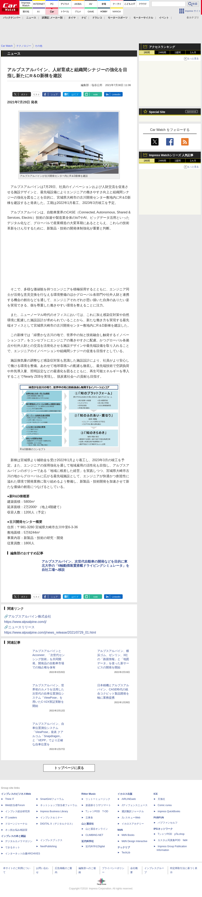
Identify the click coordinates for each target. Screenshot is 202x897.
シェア (54, 94)
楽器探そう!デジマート (98, 805)
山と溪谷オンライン (97, 828)
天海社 (161, 799)
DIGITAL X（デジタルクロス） (57, 823)
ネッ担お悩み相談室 (16, 829)
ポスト (24, 94)
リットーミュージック (98, 799)
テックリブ (123, 847)
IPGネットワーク (163, 828)
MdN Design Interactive (134, 841)
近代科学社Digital (95, 846)
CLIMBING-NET (94, 835)
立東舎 (89, 817)
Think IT (9, 799)
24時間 (162, 52)
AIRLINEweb (129, 799)
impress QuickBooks (169, 811)
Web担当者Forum (15, 805)
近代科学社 (87, 841)
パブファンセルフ (167, 822)
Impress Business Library (54, 811)
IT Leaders (11, 817)
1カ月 (193, 52)
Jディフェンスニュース (135, 805)
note (95, 94)
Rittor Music (88, 793)
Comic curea (164, 805)
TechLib (126, 852)
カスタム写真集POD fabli (172, 840)
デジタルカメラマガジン (18, 841)
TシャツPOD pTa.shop (171, 834)
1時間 (147, 52)
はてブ (75, 94)
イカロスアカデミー (133, 823)
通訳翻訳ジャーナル (133, 811)
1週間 (178, 52)
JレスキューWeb (131, 817)
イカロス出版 (124, 793)
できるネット (12, 847)
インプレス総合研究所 (17, 811)
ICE (156, 793)
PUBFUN (159, 817)
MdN (120, 829)
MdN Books (128, 835)
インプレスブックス (51, 840)
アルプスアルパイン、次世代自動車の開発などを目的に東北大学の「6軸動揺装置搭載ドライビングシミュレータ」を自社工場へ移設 (85, 565)
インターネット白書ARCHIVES (22, 853)
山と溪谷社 (87, 823)
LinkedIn (116, 94)
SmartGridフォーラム (52, 799)
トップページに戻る (69, 768)
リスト (36, 94)
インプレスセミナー (51, 817)
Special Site (157, 112)
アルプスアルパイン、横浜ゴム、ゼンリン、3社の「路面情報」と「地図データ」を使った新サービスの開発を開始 (113, 659)
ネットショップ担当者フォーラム (58, 805)
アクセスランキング (162, 47)
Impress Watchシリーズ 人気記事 (171, 155)
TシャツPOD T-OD (97, 811)
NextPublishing (48, 846)
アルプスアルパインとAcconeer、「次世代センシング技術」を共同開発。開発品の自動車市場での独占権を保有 (48, 659)
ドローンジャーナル (16, 823)
